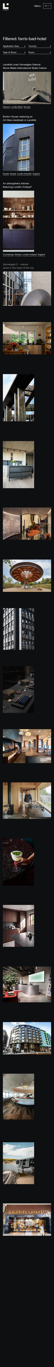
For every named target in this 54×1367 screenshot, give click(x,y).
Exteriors (6, 107)
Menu (37, 6)
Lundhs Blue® (17, 107)
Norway (27, 107)
